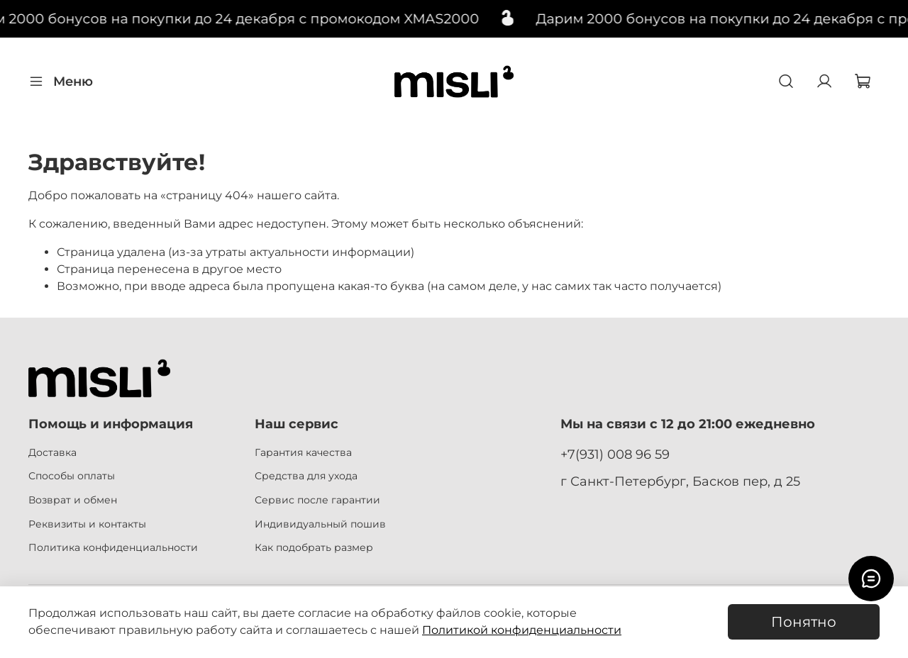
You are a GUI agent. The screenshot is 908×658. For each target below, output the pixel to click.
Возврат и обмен (72, 500)
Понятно (803, 621)
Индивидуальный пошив (320, 524)
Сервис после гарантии (317, 500)
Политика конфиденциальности (113, 547)
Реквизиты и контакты (87, 524)
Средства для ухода (306, 475)
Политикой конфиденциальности (521, 630)
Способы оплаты (71, 475)
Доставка (52, 452)
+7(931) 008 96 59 (615, 454)
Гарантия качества (303, 452)
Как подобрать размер (314, 547)
